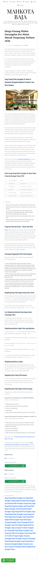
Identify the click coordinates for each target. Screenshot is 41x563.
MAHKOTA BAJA (20, 13)
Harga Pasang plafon (24, 159)
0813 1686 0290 (9, 458)
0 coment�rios (25, 45)
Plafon (6, 230)
